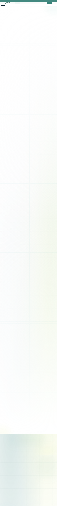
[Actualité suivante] (55, 5)
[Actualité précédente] (54, 5)
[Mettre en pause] (53, 5)
